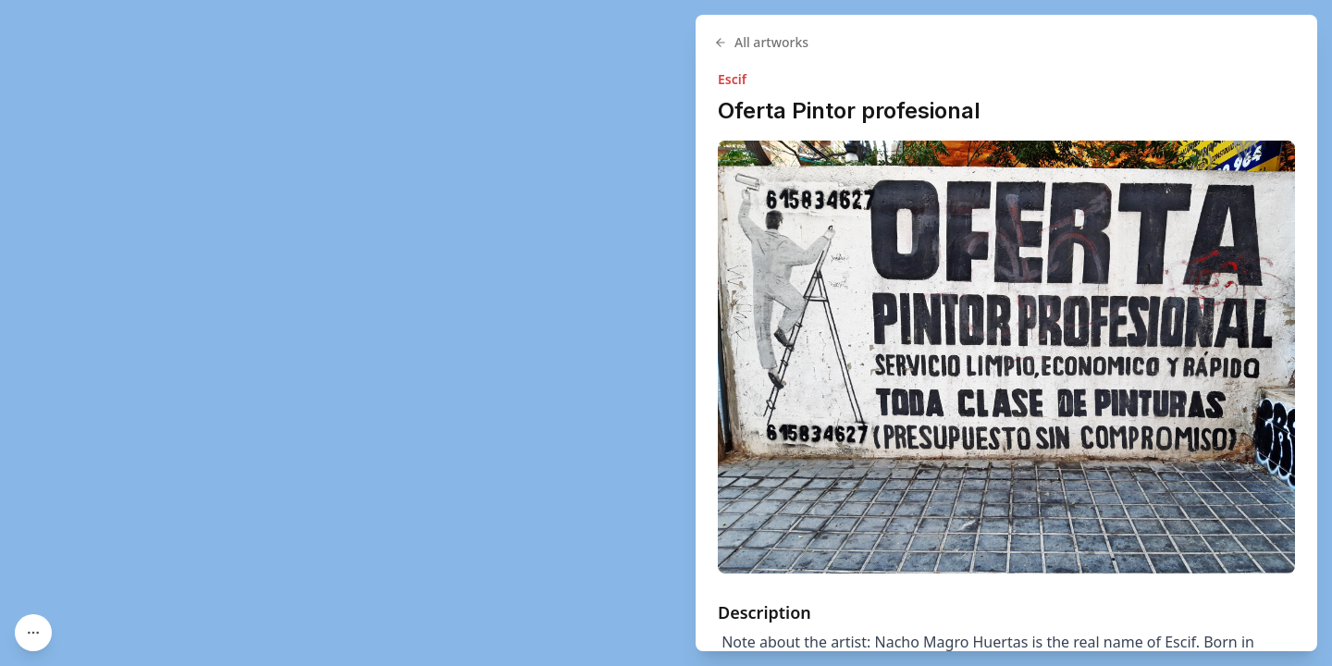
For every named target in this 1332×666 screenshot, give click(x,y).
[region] (666, 333)
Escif (732, 79)
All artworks (761, 42)
